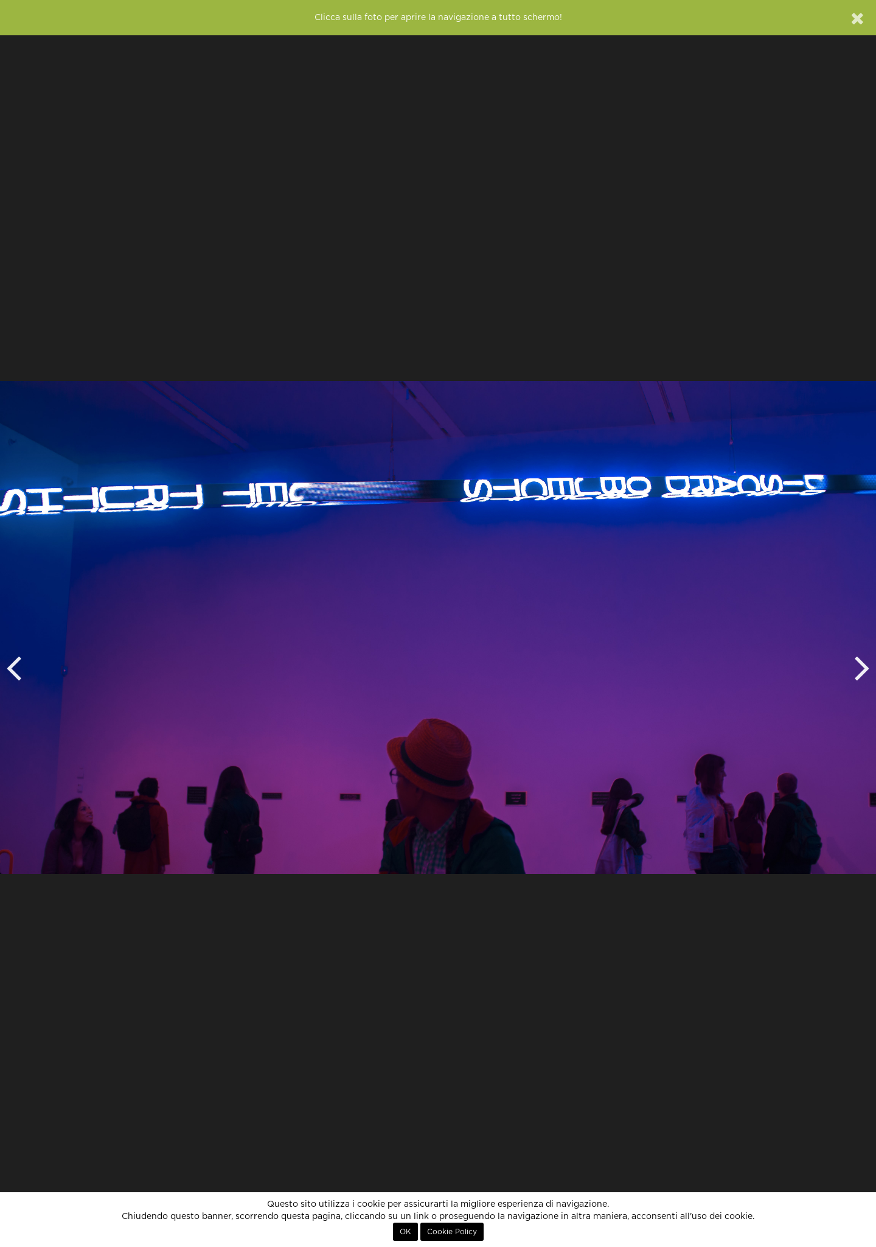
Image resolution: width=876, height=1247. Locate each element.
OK (405, 1231)
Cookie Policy (452, 1231)
